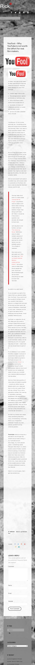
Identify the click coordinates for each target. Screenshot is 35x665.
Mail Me (5, 11)
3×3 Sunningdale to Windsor (14, 659)
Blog (1, 29)
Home (2, 23)
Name (10, 585)
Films (1, 25)
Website (10, 601)
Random (12, 531)
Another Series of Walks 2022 (14, 661)
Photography (4, 27)
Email (10, 593)
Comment (11, 566)
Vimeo (19, 362)
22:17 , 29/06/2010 (22, 531)
